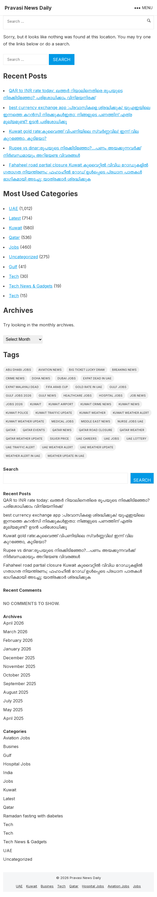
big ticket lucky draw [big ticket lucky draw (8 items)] (87, 370)
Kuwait (15, 227)
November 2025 (19, 666)
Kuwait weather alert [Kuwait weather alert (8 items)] (131, 413)
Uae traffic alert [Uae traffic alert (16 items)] (20, 447)
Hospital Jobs (17, 764)
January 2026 (17, 648)
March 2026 (15, 631)
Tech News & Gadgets (31, 286)
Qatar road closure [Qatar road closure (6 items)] (95, 430)
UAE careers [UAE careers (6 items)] (86, 438)
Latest (15, 218)
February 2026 (18, 640)
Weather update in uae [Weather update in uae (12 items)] (66, 456)
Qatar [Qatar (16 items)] (10, 430)
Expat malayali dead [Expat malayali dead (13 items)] (22, 387)
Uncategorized (23, 256)
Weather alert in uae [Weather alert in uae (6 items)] (23, 456)
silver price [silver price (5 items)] (59, 438)
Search (10, 469)
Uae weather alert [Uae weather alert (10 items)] (57, 447)
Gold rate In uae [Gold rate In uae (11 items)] (88, 387)
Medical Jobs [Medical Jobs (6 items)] (62, 421)
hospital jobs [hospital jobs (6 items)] (111, 395)
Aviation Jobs (16, 737)
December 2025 (19, 657)
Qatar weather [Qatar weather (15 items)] (132, 430)
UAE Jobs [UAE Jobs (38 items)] (111, 438)
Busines (11, 746)
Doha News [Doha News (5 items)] (41, 378)
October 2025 (16, 675)
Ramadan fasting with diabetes (33, 815)
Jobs (14, 247)
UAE (13, 208)
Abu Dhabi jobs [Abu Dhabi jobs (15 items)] (18, 370)
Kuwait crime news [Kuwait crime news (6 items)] (95, 404)
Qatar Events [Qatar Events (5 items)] (34, 430)
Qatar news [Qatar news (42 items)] (62, 430)
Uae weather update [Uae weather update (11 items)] (96, 447)
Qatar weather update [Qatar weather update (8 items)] (24, 438)
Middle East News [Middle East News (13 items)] (95, 421)
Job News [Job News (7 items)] (138, 395)
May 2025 (13, 709)
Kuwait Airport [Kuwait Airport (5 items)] (61, 404)
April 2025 (13, 718)
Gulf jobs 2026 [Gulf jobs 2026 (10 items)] (18, 395)
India (8, 772)
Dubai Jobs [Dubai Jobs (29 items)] (66, 378)
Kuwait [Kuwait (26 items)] (35, 404)
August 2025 (15, 692)
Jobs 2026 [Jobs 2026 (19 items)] (14, 404)
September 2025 (19, 683)
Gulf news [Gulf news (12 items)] (47, 395)
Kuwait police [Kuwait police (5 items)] (17, 413)
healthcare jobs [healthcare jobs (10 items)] (77, 395)
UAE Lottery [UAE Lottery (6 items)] (136, 438)
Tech (14, 276)
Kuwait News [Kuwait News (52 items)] (129, 404)
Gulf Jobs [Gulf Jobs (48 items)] (117, 387)
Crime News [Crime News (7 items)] (15, 378)
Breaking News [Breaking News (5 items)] (124, 370)
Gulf (13, 266)
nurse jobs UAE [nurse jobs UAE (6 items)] (130, 421)
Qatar (14, 237)
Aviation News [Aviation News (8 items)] (50, 370)
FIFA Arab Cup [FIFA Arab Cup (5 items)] (57, 387)
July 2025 (13, 700)
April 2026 (13, 623)
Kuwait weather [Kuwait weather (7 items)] (92, 413)
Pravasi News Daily (28, 8)
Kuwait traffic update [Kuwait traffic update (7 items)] (54, 413)
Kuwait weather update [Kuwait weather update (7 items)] (25, 421)
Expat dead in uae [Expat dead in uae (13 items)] (97, 378)
